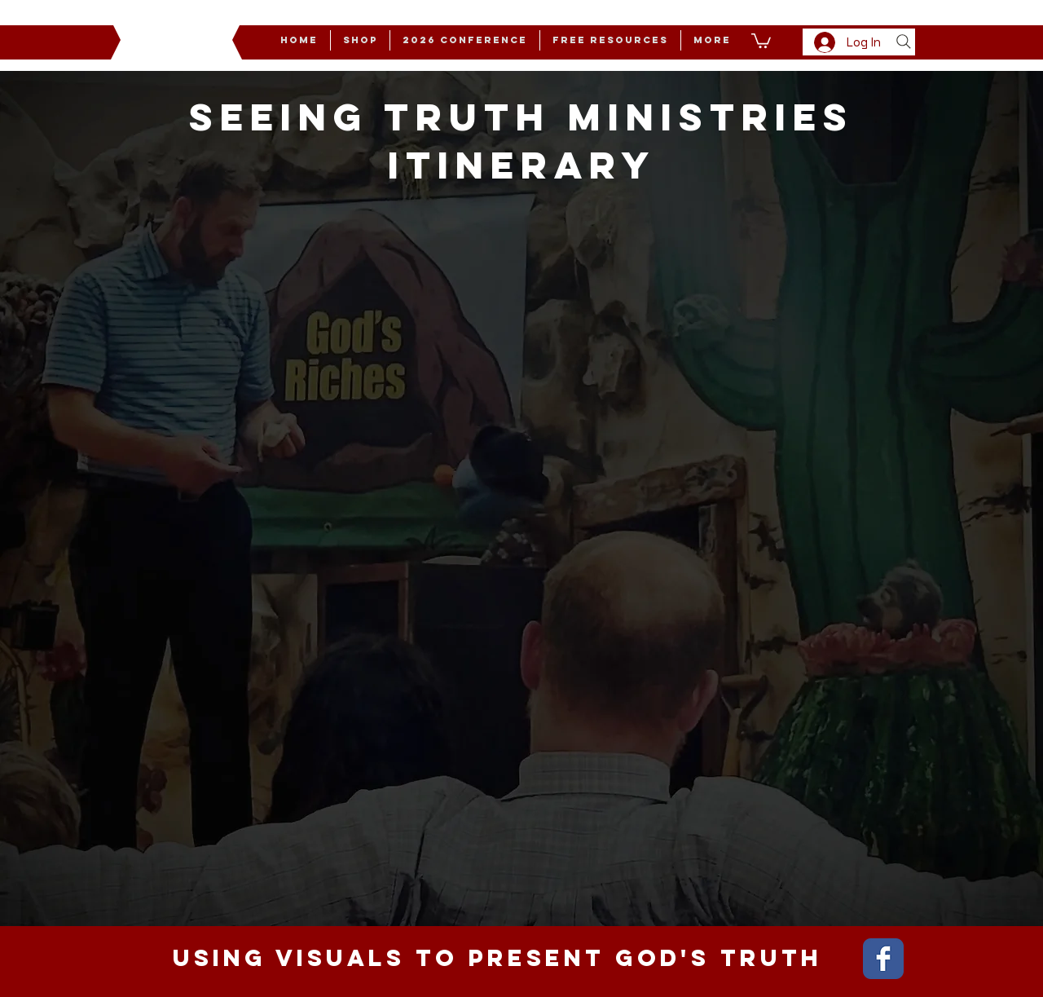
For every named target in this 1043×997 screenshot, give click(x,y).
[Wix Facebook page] (883, 958)
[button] (712, 40)
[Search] (904, 41)
